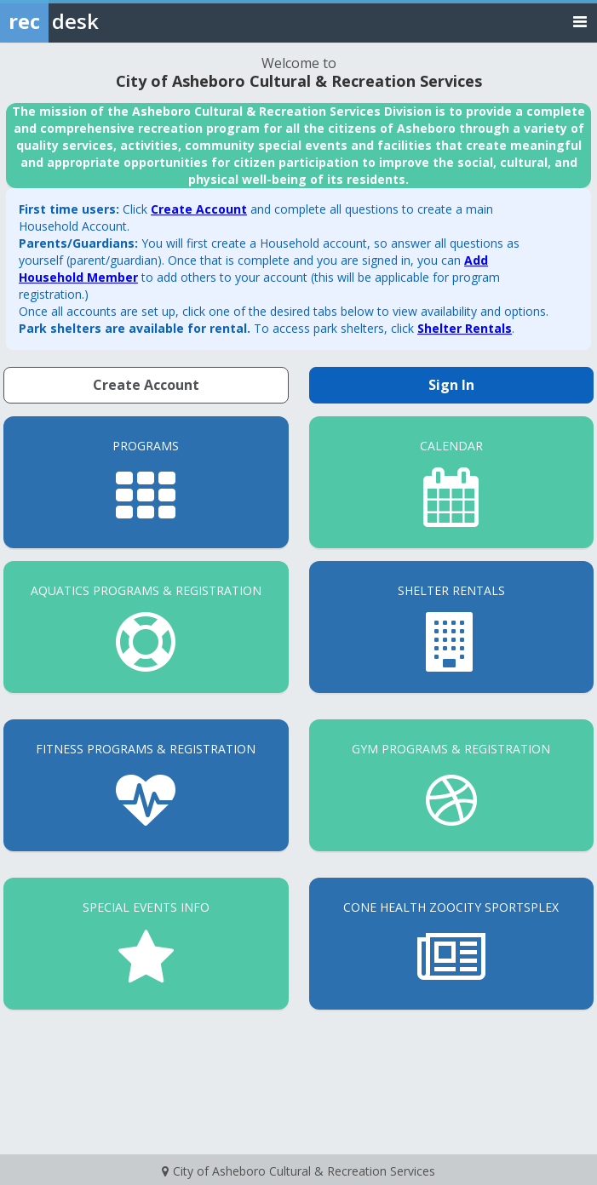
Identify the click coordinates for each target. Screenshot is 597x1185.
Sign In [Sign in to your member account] (451, 384)
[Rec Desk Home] (93, 21)
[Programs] (146, 482)
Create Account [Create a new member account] (146, 384)
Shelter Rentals (464, 328)
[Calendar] (451, 482)
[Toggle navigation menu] (580, 20)
